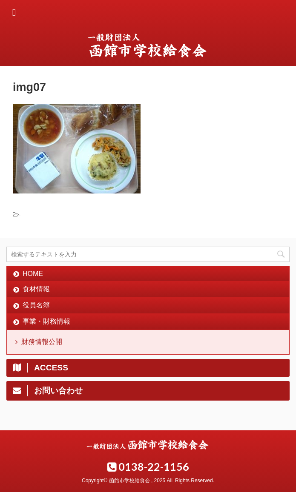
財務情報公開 (41, 341)
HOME (33, 273)
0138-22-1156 (148, 466)
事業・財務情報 (46, 321)
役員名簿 (36, 305)
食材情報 (36, 289)
